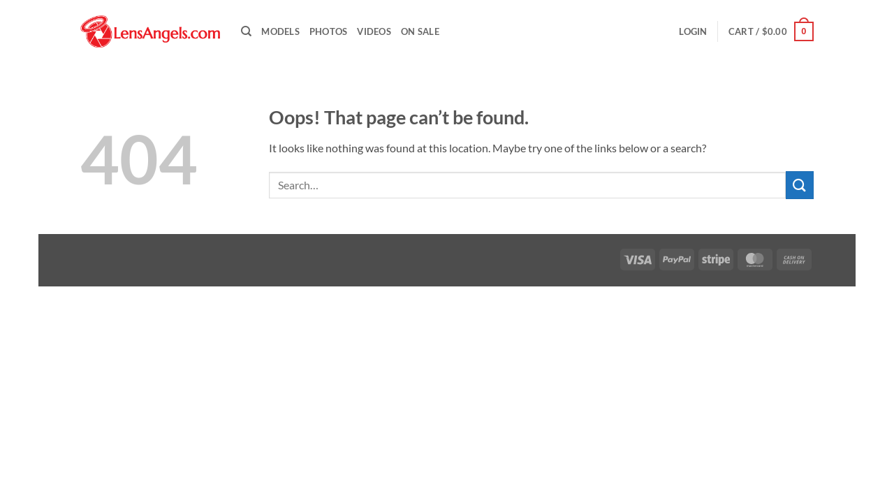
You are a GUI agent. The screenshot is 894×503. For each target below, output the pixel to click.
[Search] (246, 31)
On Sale (420, 31)
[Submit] (800, 184)
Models (280, 31)
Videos (374, 31)
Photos (328, 31)
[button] (693, 31)
